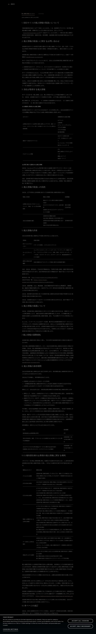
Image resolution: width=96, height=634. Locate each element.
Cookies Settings (10, 629)
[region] (48, 624)
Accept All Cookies (80, 621)
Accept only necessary (80, 626)
